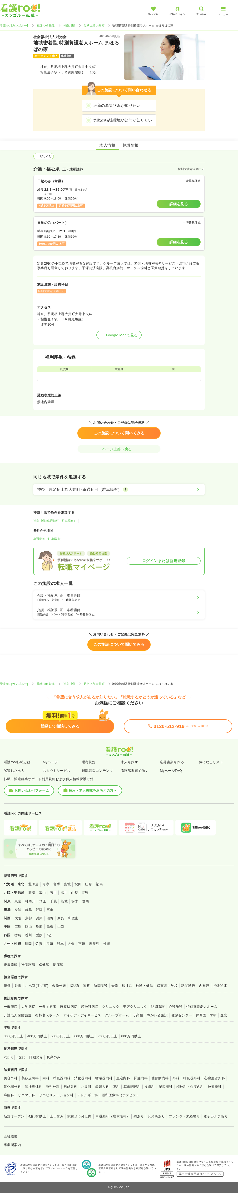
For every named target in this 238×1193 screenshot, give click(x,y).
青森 (45, 884)
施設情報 (131, 145)
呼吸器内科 (61, 1078)
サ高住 (138, 1015)
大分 (71, 944)
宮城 (67, 884)
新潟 (31, 893)
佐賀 (38, 944)
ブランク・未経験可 (184, 1116)
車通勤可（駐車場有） (48, 539)
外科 (176, 1078)
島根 (50, 926)
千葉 (53, 901)
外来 (18, 986)
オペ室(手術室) (36, 986)
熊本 (60, 944)
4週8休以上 (37, 1116)
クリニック (110, 1007)
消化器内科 (82, 1078)
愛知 (18, 909)
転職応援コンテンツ (97, 771)
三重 (50, 909)
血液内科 (123, 1078)
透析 (86, 986)
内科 (45, 1078)
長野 (85, 893)
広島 (18, 926)
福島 (99, 884)
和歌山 (73, 918)
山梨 (74, 893)
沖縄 (106, 944)
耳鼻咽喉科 (132, 1087)
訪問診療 (188, 986)
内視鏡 (204, 986)
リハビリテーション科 (56, 1095)
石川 (53, 893)
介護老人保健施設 (17, 1015)
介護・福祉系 (121, 986)
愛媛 (39, 935)
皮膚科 (149, 1087)
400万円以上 (37, 1036)
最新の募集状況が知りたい (116, 105)
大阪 (18, 918)
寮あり (139, 1116)
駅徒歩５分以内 (79, 1116)
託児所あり (156, 1116)
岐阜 (28, 909)
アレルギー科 (87, 1095)
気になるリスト (211, 762)
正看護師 (11, 965)
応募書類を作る (172, 762)
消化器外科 (12, 1087)
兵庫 (39, 918)
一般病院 (11, 1007)
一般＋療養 (47, 1007)
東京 (18, 901)
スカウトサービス (56, 771)
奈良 (60, 918)
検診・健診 (144, 986)
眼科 (116, 1087)
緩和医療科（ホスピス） (121, 1095)
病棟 (7, 986)
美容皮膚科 (30, 1078)
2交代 (8, 1057)
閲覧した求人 (14, 771)
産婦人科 (102, 1087)
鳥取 (39, 926)
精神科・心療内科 (190, 1087)
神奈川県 (69, 25)
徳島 (18, 935)
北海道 (33, 884)
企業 (223, 1015)
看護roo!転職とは (17, 762)
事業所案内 (12, 1145)
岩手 (56, 884)
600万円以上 (84, 1036)
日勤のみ (36, 1057)
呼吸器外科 (191, 1078)
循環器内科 (103, 1078)
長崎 (49, 944)
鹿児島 (94, 944)
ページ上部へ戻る (119, 449)
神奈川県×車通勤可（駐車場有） (55, 520)
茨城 (64, 901)
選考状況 (89, 762)
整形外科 (53, 1087)
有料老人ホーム (47, 1015)
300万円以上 (14, 1036)
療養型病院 (68, 1007)
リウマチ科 (26, 1095)
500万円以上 (60, 1036)
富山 (42, 893)
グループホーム (117, 1015)
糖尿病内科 (160, 1078)
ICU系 (74, 986)
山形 (88, 884)
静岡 (39, 909)
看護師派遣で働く (135, 771)
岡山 (28, 926)
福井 (63, 893)
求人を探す (129, 762)
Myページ (50, 762)
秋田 (77, 884)
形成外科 (70, 1087)
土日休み (57, 1116)
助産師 (58, 965)
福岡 (28, 944)
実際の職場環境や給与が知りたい (122, 120)
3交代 (20, 1057)
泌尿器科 (166, 1087)
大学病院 (28, 1007)
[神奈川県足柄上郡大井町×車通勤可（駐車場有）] (119, 489)
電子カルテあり (216, 1116)
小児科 (86, 1087)
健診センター (181, 1015)
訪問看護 (101, 986)
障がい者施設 (157, 1015)
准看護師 (28, 965)
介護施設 (176, 1007)
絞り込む (43, 156)
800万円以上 (131, 1036)
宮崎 (81, 944)
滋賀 (50, 918)
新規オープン (14, 1116)
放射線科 (215, 1087)
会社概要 (11, 1136)
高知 (50, 935)
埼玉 (42, 901)
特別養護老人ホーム (201, 1007)
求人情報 (107, 145)
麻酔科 (9, 1095)
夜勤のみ (53, 1057)
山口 (60, 926)
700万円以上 (108, 1036)
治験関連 (220, 986)
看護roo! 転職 (46, 25)
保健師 (44, 965)
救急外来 (59, 986)
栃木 (74, 901)
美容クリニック (135, 1007)
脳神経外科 (33, 1087)
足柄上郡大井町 (94, 25)
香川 (28, 935)
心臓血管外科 (214, 1078)
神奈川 (30, 901)
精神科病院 (89, 1007)
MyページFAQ (171, 771)
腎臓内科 (141, 1078)
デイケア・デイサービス (82, 1015)
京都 (28, 918)
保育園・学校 (167, 986)
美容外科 (11, 1078)
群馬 (85, 901)
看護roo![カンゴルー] (14, 25)
